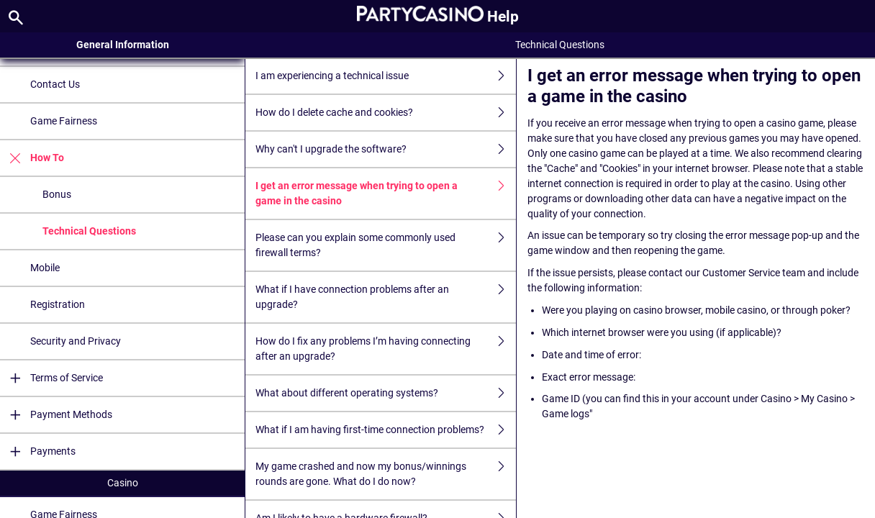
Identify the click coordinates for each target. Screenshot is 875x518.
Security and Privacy (75, 341)
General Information (122, 44)
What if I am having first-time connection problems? (385, 429)
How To (32, 158)
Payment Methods (56, 414)
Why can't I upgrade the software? (385, 149)
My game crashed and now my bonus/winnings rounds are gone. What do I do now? (385, 474)
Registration (57, 304)
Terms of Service (51, 378)
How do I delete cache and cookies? (385, 112)
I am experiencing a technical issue (385, 76)
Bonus (56, 194)
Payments (38, 451)
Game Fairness (63, 121)
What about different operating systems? (385, 393)
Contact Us (55, 84)
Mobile (45, 267)
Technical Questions (89, 231)
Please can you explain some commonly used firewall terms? (385, 245)
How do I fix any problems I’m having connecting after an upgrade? (385, 349)
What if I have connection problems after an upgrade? (385, 297)
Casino (122, 483)
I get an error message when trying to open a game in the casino (385, 193)
